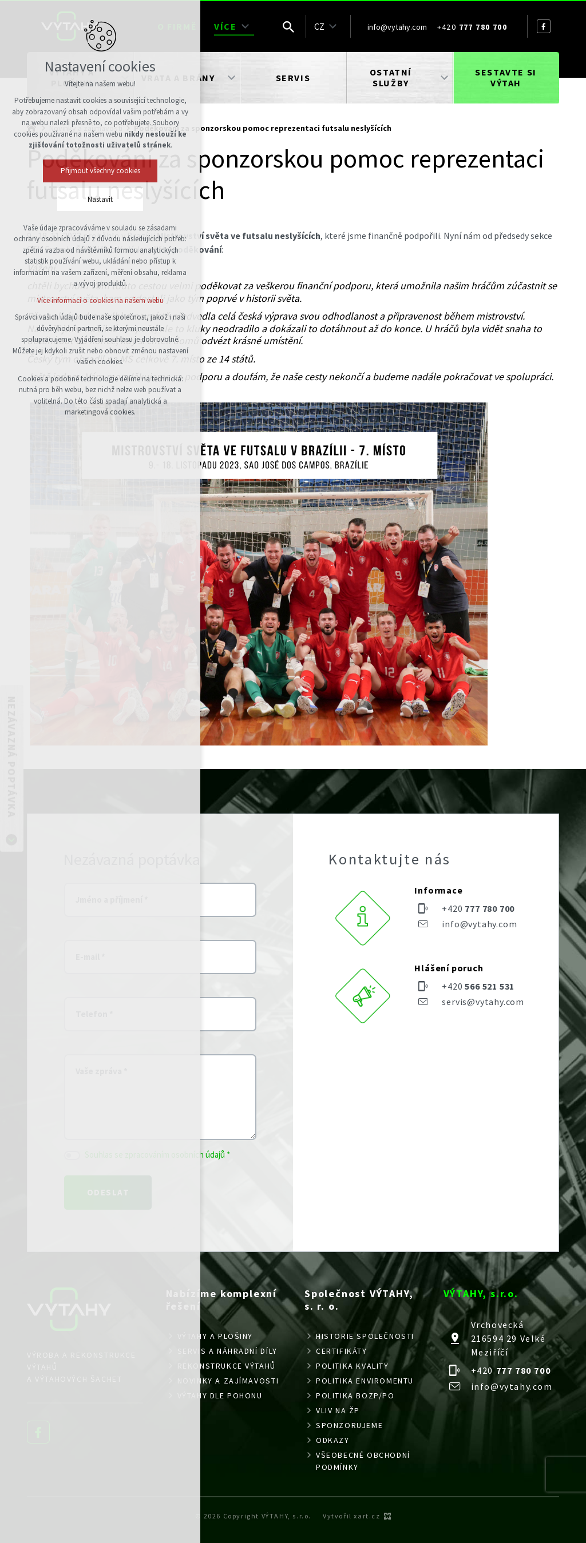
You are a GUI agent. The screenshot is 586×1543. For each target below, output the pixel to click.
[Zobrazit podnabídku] (245, 26)
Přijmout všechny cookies (100, 171)
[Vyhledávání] (288, 26)
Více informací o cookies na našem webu (100, 300)
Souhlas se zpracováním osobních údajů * (157, 1154)
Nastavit (100, 199)
